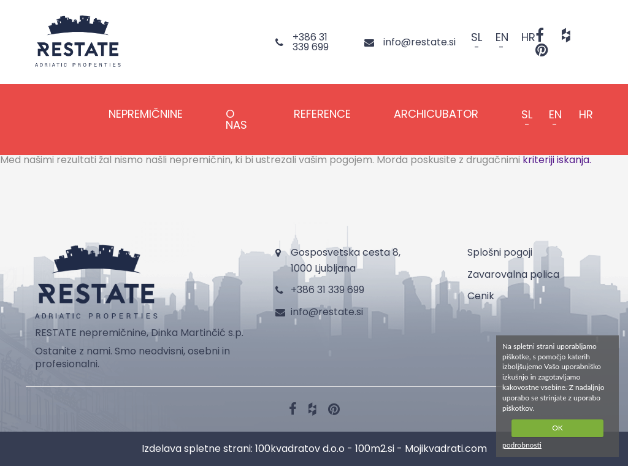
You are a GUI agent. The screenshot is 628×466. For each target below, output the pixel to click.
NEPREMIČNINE (146, 113)
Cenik (480, 296)
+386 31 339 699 (327, 290)
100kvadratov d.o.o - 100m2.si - (330, 448)
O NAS (236, 119)
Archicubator (436, 113)
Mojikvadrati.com (446, 448)
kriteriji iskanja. (557, 160)
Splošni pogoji (499, 252)
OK (557, 427)
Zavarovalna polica (513, 274)
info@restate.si (327, 312)
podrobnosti (522, 444)
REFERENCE (322, 113)
